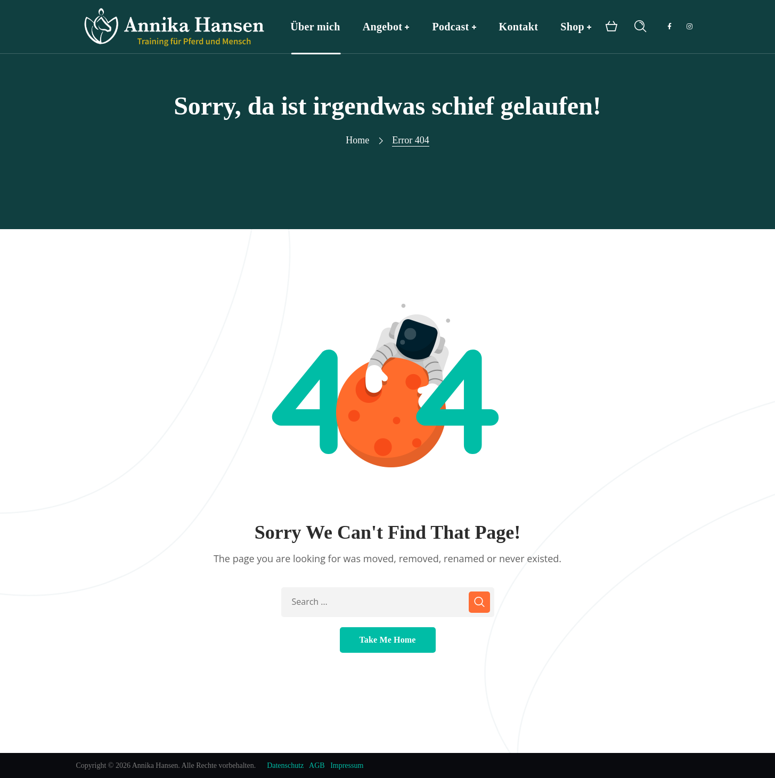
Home (357, 140)
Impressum (346, 765)
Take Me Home (387, 639)
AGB (317, 765)
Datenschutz (285, 765)
